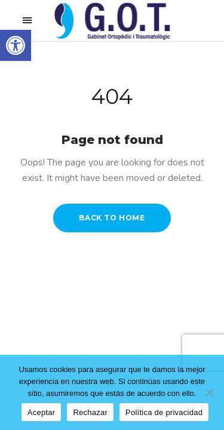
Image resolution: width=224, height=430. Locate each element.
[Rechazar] (209, 392)
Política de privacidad (163, 412)
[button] (15, 45)
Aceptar (41, 412)
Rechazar (90, 412)
